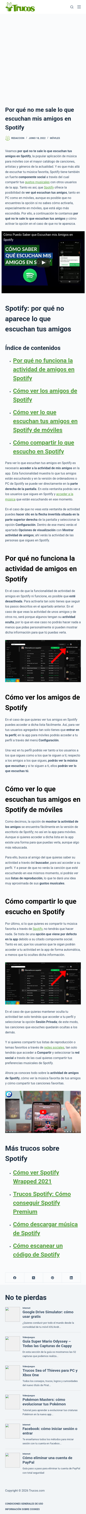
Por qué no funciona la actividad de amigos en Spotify (44, 369)
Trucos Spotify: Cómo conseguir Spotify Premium (42, 1202)
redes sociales (54, 1047)
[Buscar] (71, 7)
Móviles (55, 138)
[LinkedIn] (71, 1278)
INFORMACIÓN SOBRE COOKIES (22, 1509)
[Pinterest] (52, 1278)
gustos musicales (37, 182)
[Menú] (79, 7)
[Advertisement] (43, 58)
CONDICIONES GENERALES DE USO (24, 1503)
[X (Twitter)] (33, 1278)
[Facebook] (14, 1278)
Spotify (49, 187)
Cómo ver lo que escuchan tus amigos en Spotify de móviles (45, 421)
